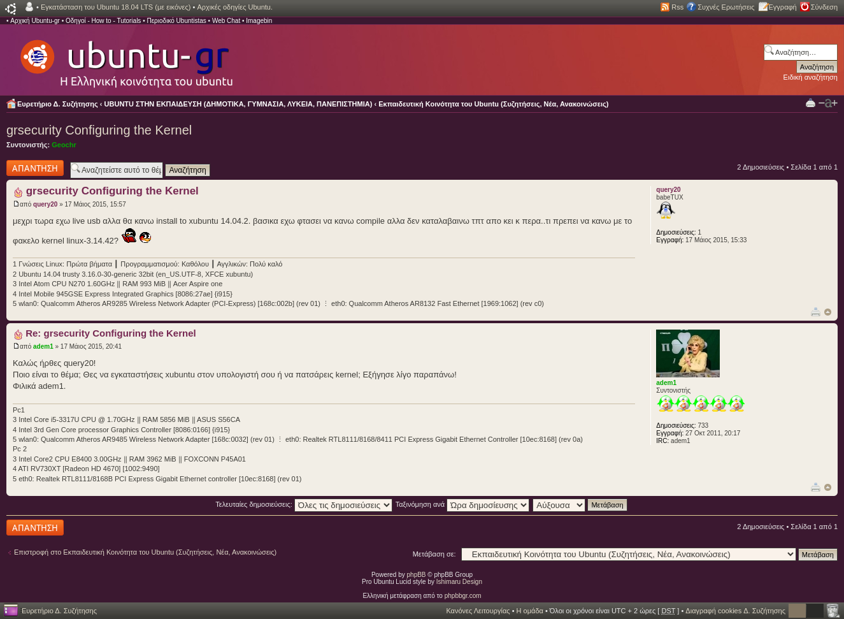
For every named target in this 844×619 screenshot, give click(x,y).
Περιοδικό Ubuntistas (176, 20)
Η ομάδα (530, 611)
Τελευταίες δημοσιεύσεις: (303, 504)
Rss (677, 7)
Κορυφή (827, 312)
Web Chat (226, 20)
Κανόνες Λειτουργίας (478, 611)
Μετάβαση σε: (434, 554)
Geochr (64, 145)
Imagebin (259, 20)
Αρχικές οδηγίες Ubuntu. (235, 7)
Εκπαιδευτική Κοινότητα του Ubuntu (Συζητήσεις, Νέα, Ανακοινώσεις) (493, 104)
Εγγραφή (783, 7)
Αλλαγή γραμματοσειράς (828, 103)
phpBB (416, 574)
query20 (45, 204)
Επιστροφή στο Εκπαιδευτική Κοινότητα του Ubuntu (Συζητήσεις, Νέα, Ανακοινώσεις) (145, 552)
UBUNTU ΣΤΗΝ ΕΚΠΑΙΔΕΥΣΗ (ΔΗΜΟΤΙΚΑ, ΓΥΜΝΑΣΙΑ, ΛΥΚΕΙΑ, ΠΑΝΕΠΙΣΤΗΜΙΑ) (238, 104)
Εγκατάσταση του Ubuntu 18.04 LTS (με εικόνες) (115, 7)
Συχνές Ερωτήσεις (725, 7)
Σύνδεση (824, 7)
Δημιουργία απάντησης (35, 168)
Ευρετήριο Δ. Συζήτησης (57, 104)
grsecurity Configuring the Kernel (99, 130)
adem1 (43, 346)
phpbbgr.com (463, 595)
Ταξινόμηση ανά (463, 504)
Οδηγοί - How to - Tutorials (103, 20)
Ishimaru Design (459, 581)
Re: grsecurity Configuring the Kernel (110, 333)
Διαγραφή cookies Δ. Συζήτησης (735, 611)
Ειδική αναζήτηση (810, 77)
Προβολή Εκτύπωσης (810, 102)
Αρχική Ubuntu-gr (35, 20)
